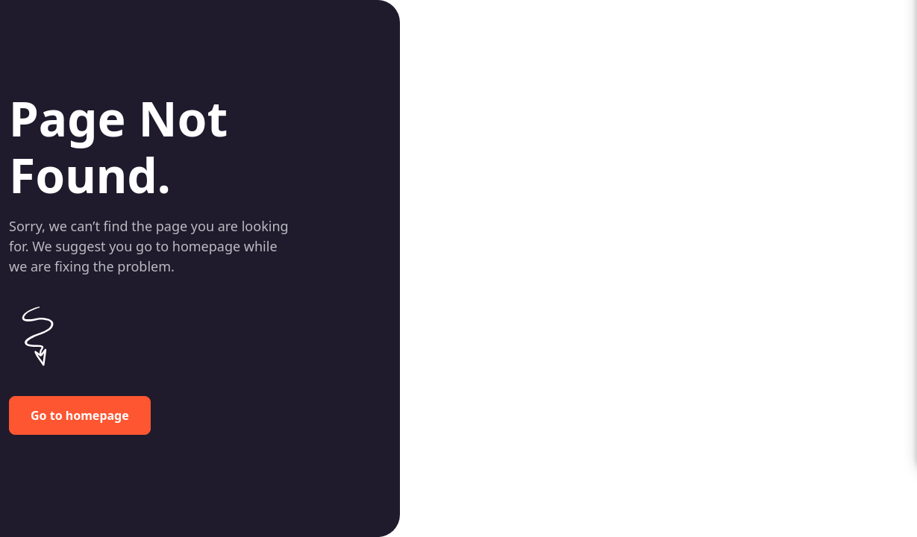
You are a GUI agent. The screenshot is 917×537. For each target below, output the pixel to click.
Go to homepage (80, 415)
